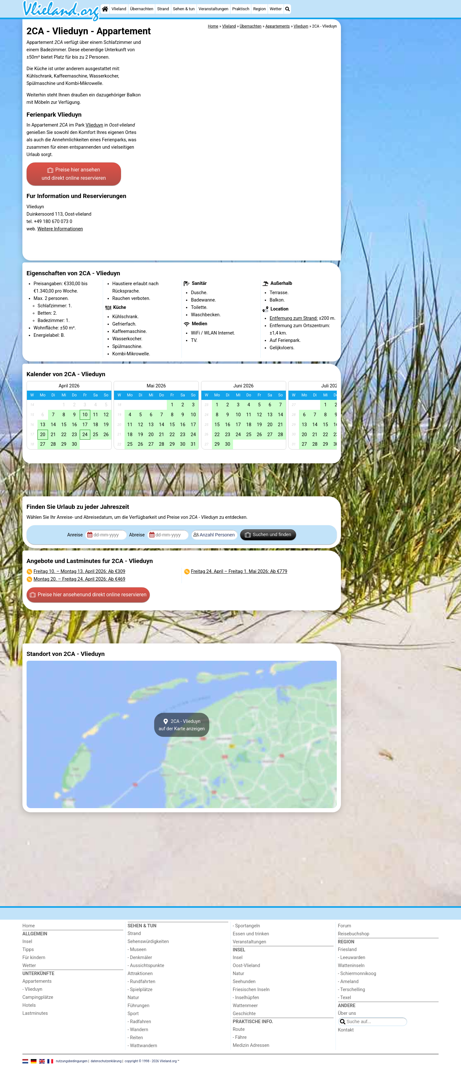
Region (259, 8)
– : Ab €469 (79, 579)
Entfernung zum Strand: (294, 318)
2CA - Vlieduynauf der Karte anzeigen (181, 724)
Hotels (29, 1005)
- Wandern (138, 1029)
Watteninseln (351, 965)
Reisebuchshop (353, 934)
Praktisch (240, 8)
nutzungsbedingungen (72, 1061)
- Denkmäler (140, 957)
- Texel (344, 997)
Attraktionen (140, 973)
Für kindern (33, 957)
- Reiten (135, 1037)
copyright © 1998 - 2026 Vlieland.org (151, 1061)
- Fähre (240, 1037)
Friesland (347, 949)
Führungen (139, 1005)
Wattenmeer (245, 1005)
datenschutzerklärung (106, 1061)
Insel (27, 941)
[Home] (105, 9)
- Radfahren (139, 1021)
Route (239, 1029)
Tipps (28, 949)
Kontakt (346, 1030)
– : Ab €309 (79, 571)
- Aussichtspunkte (146, 965)
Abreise (137, 535)
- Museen (137, 949)
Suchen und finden (268, 535)
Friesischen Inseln (251, 989)
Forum (344, 926)
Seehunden (244, 981)
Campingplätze (37, 997)
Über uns (347, 1013)
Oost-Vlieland (246, 965)
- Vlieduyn (32, 989)
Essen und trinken (251, 934)
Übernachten (141, 8)
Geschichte (244, 1013)
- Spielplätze (140, 989)
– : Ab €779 (239, 571)
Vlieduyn (94, 125)
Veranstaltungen (213, 8)
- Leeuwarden (352, 957)
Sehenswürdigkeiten (148, 941)
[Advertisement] (391, 166)
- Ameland (348, 981)
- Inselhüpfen (246, 997)
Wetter (275, 8)
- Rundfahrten (142, 981)
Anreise (75, 535)
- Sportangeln (246, 926)
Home (28, 926)
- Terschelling (351, 989)
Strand (163, 8)
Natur (133, 997)
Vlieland (119, 8)
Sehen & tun (184, 8)
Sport (133, 1013)
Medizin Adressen (251, 1045)
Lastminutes (35, 1013)
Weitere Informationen (60, 229)
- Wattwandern (143, 1045)
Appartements (37, 981)
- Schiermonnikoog (357, 973)
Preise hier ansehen (74, 174)
